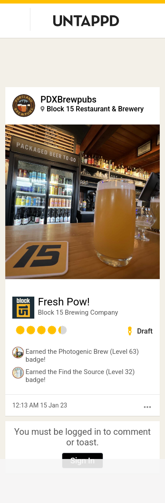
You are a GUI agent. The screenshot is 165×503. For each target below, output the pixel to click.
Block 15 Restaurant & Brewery (95, 109)
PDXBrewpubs (68, 99)
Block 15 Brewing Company (78, 312)
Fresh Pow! (64, 302)
